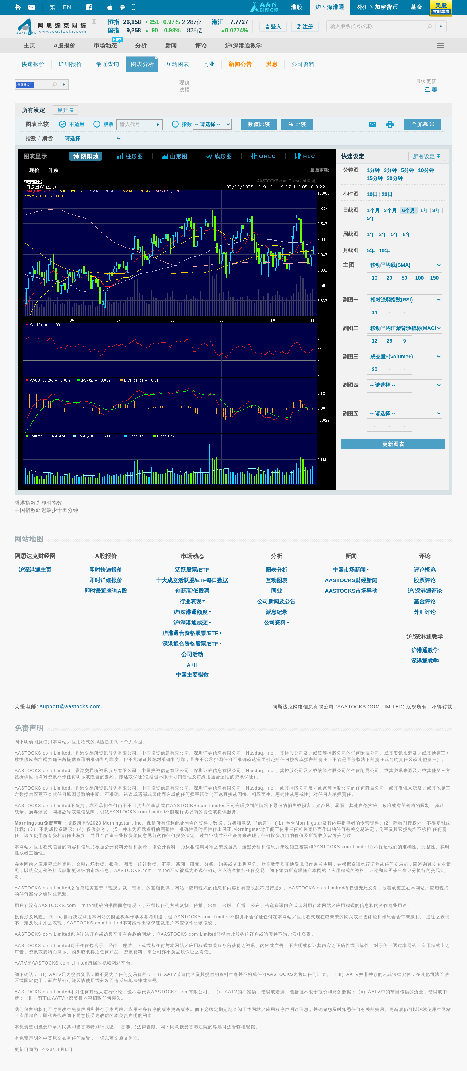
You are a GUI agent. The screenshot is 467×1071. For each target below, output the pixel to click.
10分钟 (426, 170)
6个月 (408, 210)
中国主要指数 (192, 674)
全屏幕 (423, 124)
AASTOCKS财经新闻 (351, 580)
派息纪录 (276, 612)
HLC (305, 156)
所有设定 (426, 156)
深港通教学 (425, 661)
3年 (436, 210)
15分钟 (375, 178)
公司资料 (276, 622)
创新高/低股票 (192, 591)
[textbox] (386, 26)
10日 (372, 194)
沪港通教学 (425, 650)
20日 (387, 194)
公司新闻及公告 (276, 601)
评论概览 (425, 569)
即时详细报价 (105, 580)
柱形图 (130, 156)
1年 (424, 210)
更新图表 (393, 444)
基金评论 (425, 601)
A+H (191, 665)
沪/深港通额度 (192, 612)
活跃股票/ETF (192, 569)
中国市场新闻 (351, 569)
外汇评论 (425, 612)
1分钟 (373, 170)
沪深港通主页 (35, 569)
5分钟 (407, 170)
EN (67, 7)
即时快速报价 (105, 569)
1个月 (373, 210)
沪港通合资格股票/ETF (192, 633)
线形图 (219, 156)
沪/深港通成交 (192, 622)
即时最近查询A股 (106, 591)
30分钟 (395, 178)
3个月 (390, 210)
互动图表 (276, 580)
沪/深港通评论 (425, 591)
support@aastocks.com (70, 706)
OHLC (263, 156)
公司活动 (192, 654)
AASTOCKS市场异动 (351, 591)
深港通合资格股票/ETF (192, 643)
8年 (407, 234)
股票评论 (425, 580)
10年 (384, 250)
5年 (371, 218)
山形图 (175, 156)
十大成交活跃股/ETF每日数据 (192, 580)
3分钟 (390, 170)
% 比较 (297, 124)
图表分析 (276, 569)
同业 (276, 591)
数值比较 (259, 124)
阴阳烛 (86, 156)
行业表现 (192, 601)
